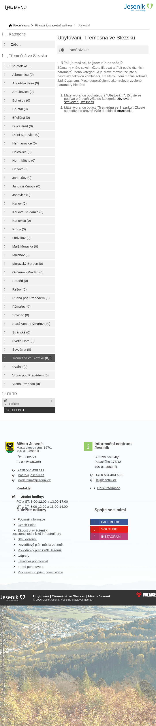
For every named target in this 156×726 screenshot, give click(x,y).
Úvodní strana (138, 7)
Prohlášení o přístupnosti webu (40, 571)
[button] (15, 8)
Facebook (110, 521)
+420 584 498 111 (30, 469)
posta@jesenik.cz (31, 474)
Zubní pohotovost (30, 566)
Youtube (109, 528)
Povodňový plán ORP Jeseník (40, 549)
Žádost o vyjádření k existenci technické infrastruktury (37, 531)
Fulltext (11, 402)
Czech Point (27, 524)
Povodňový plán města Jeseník (41, 544)
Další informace (108, 487)
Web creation (146, 594)
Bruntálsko (125, 111)
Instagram (111, 536)
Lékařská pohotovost (33, 560)
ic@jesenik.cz (106, 479)
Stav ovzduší (27, 538)
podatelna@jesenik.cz (34, 479)
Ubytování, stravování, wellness (53, 25)
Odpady (23, 555)
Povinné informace (31, 518)
